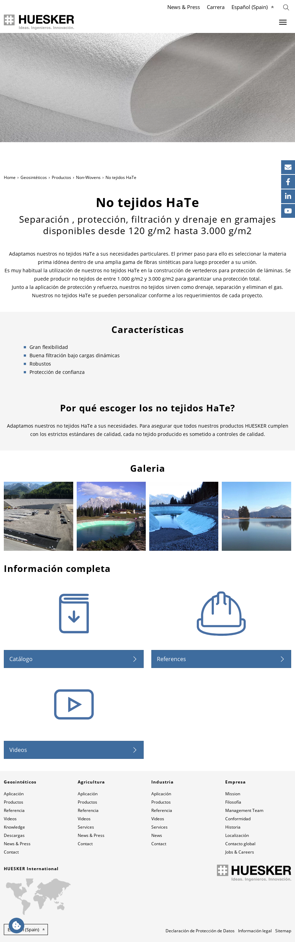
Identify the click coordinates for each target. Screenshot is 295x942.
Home (10, 177)
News (156, 835)
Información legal (255, 931)
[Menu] (283, 22)
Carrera (216, 6)
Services (86, 827)
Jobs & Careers (239, 852)
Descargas (14, 835)
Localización (237, 835)
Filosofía (233, 802)
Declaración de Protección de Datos (200, 931)
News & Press (183, 6)
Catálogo (21, 659)
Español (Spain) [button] (23, 929)
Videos (18, 750)
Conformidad (238, 819)
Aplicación (14, 794)
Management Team (244, 810)
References (171, 659)
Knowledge (14, 827)
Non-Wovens (88, 177)
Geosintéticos (33, 177)
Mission (232, 794)
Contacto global (240, 844)
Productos (61, 177)
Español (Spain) (249, 6)
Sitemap (283, 931)
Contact (11, 852)
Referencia (14, 810)
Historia (233, 827)
